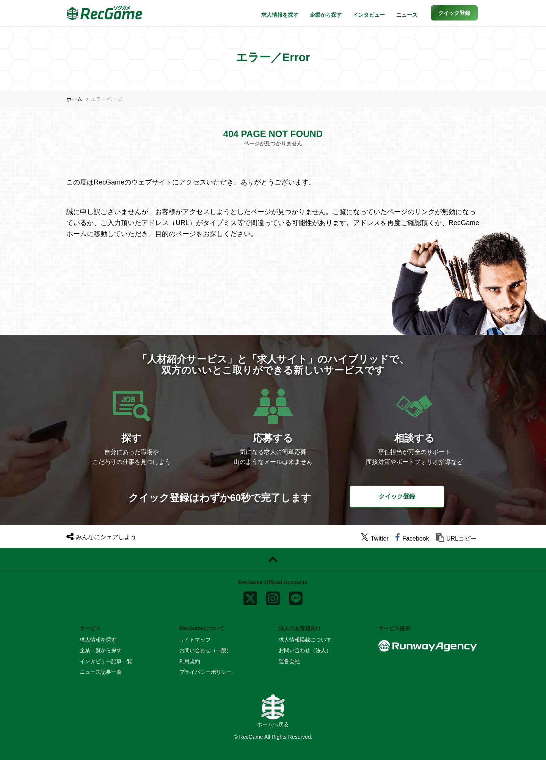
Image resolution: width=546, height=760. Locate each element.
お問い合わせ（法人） (305, 650)
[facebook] (412, 538)
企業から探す (326, 15)
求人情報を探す (279, 15)
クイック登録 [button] (397, 496)
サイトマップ (195, 640)
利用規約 (189, 661)
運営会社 (289, 661)
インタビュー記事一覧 (106, 661)
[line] (296, 596)
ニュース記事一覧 (101, 672)
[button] (454, 12)
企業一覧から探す (101, 650)
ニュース (406, 15)
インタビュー (369, 15)
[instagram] (273, 596)
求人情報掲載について (305, 640)
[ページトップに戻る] (273, 559)
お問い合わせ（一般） (205, 650)
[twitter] (375, 538)
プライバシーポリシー (205, 672)
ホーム (74, 99)
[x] (250, 596)
